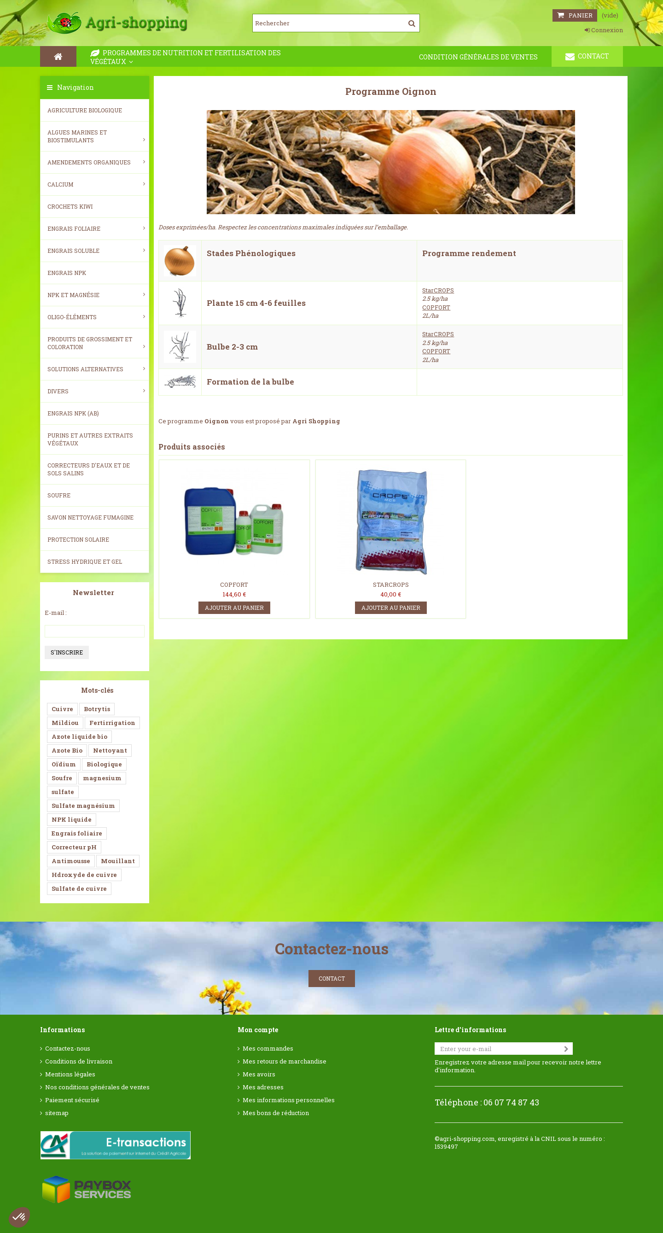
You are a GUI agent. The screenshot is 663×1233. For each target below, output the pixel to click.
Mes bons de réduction (276, 1113)
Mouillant (118, 861)
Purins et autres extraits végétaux (90, 439)
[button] (19, 1217)
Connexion (604, 30)
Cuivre (62, 709)
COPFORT (436, 307)
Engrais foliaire (96, 228)
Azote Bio (67, 750)
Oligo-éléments (96, 317)
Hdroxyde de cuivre (84, 875)
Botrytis (97, 709)
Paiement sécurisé (72, 1100)
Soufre (58, 495)
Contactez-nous (67, 1048)
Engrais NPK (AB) (73, 413)
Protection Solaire (78, 539)
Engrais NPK (66, 272)
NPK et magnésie (96, 294)
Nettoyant (110, 750)
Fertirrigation (112, 723)
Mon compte (258, 1029)
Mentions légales (70, 1074)
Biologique (104, 764)
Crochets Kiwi (70, 206)
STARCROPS (391, 584)
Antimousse (71, 861)
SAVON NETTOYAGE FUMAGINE (90, 517)
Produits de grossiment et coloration (96, 343)
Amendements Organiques (96, 162)
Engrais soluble (96, 250)
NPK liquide (72, 819)
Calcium (96, 184)
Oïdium (64, 764)
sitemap (57, 1113)
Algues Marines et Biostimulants (96, 136)
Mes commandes (268, 1048)
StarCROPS (438, 290)
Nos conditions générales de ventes (97, 1087)
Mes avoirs (259, 1074)
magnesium (102, 778)
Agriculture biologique (84, 110)
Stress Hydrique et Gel (84, 561)
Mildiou (65, 723)
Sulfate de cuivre (79, 888)
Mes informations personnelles (289, 1100)
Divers (96, 391)
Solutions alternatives (96, 369)
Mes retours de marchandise (284, 1061)
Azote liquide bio (79, 736)
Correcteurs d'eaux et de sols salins (88, 469)
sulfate (63, 792)
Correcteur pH (74, 847)
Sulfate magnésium (83, 805)
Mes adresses (263, 1087)
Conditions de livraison (78, 1061)
